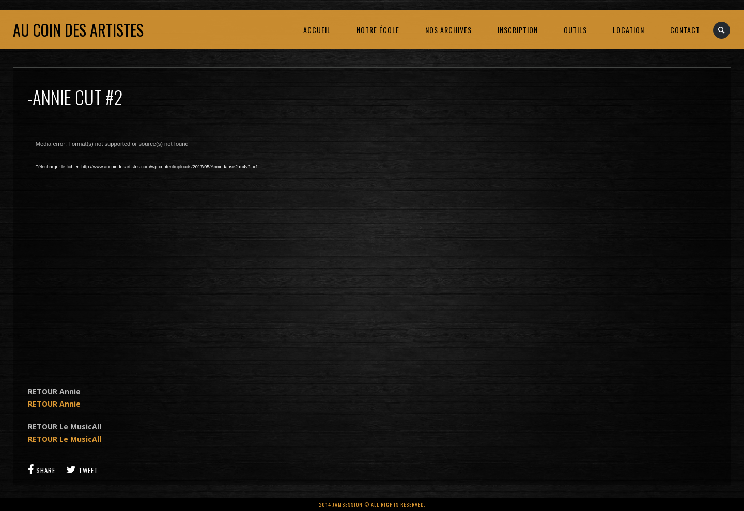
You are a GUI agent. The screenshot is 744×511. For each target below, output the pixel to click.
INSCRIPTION (518, 29)
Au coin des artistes (78, 29)
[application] (193, 251)
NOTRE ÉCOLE (378, 29)
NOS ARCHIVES (448, 29)
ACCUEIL (317, 29)
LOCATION (628, 29)
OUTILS (575, 29)
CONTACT (685, 29)
